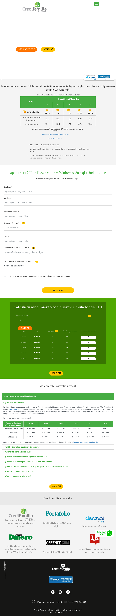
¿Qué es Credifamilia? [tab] (13, 402)
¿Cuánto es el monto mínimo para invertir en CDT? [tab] (25, 457)
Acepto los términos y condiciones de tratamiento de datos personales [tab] (39, 276)
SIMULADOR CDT (26, 49)
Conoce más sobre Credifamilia (85, 442)
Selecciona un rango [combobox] (14, 265)
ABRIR (48, 49)
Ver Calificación (15, 409)
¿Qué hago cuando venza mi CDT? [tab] (18, 471)
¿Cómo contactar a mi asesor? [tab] (17, 476)
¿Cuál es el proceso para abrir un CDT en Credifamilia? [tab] (27, 461)
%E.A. (37, 337)
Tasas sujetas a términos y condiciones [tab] (43, 145)
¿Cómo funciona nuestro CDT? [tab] (17, 452)
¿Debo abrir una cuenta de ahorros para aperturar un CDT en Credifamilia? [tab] (36, 466)
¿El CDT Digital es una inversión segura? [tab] (21, 447)
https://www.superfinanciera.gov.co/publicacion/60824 (55, 137)
